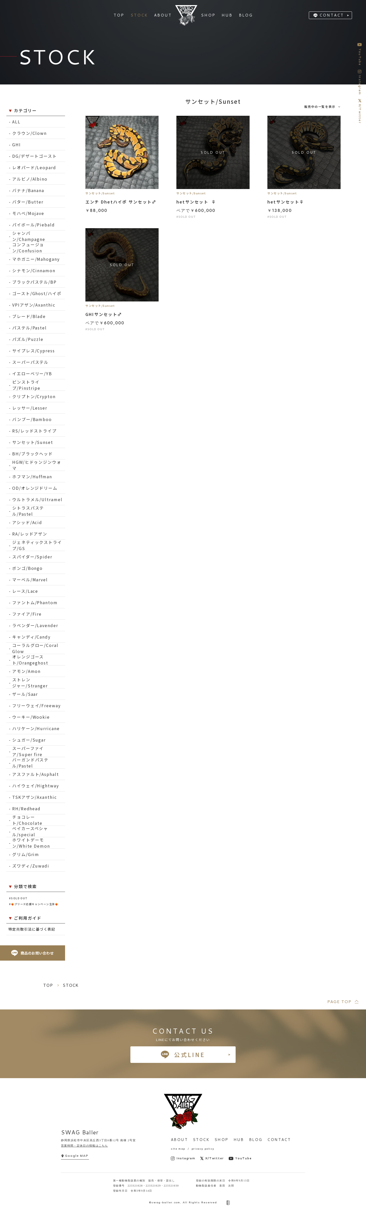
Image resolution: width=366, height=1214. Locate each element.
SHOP (221, 1139)
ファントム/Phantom (35, 602)
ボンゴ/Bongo (27, 568)
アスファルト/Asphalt (35, 774)
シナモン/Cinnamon (33, 270)
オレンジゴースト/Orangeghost (30, 660)
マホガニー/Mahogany (36, 259)
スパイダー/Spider (32, 557)
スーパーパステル (30, 362)
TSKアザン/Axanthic (34, 797)
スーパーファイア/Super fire (28, 751)
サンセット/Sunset (32, 442)
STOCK (201, 1139)
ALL (16, 122)
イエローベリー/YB (32, 373)
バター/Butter (27, 202)
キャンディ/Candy (31, 637)
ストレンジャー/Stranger (30, 682)
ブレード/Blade (29, 316)
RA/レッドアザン (29, 534)
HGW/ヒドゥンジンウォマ (36, 465)
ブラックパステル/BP (34, 282)
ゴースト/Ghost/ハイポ (37, 293)
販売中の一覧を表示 (320, 106)
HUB (239, 1139)
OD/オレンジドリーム (34, 488)
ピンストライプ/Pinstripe (26, 385)
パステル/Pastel (29, 328)
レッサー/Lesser (29, 408)
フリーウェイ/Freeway (36, 705)
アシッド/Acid (27, 522)
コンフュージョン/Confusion (28, 247)
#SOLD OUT (18, 898)
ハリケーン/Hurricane (36, 728)
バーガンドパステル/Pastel (30, 763)
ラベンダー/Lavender (35, 625)
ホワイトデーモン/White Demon (31, 843)
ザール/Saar (25, 694)
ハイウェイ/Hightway (35, 786)
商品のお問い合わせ (32, 953)
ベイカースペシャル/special (30, 831)
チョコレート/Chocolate (27, 820)
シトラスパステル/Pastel (28, 511)
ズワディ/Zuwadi (30, 866)
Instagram (183, 1158)
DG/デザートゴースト (34, 156)
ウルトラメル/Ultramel (37, 499)
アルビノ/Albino (30, 179)
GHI (16, 144)
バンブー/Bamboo (32, 419)
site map (178, 1148)
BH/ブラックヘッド (32, 454)
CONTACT (331, 15)
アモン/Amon (26, 671)
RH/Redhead (26, 808)
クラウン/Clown (29, 133)
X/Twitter (212, 1158)
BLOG (256, 1139)
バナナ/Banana (28, 190)
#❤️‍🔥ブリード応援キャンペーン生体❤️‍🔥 (33, 904)
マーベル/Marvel (30, 579)
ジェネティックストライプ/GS (37, 545)
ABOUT (179, 1139)
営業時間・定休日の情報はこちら (84, 1145)
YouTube (240, 1158)
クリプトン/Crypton (34, 396)
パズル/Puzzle (27, 339)
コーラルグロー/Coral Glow (35, 648)
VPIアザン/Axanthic (33, 305)
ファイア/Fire (27, 614)
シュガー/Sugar (29, 740)
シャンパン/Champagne (28, 236)
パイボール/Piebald (33, 225)
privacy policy (203, 1148)
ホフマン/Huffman (32, 476)
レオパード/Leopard (34, 167)
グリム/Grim (25, 854)
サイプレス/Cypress (33, 351)
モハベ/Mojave (28, 213)
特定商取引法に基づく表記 (31, 929)
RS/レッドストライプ (34, 431)
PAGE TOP (339, 1001)
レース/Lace (25, 591)
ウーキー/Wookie (31, 717)
